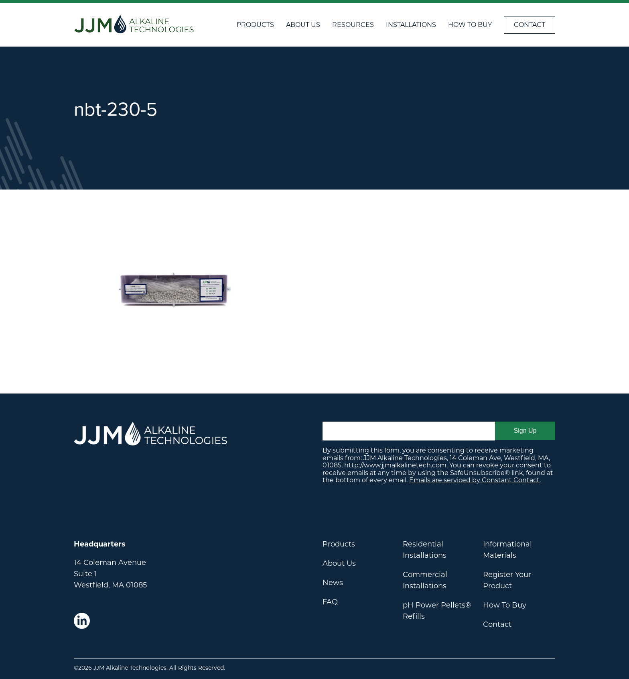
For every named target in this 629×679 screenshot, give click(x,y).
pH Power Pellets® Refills (437, 611)
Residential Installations (424, 550)
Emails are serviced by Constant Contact (474, 480)
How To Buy (470, 25)
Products (255, 25)
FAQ (330, 601)
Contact (529, 25)
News (333, 582)
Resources (353, 25)
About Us (303, 25)
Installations (411, 25)
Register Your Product (507, 580)
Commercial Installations (425, 580)
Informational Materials (507, 550)
